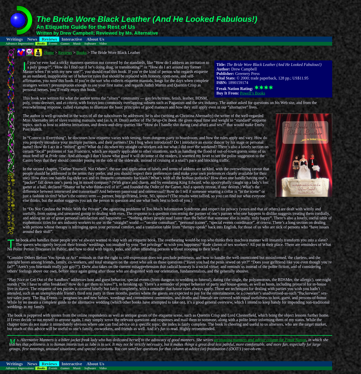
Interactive (71, 39)
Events (52, 43)
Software (90, 43)
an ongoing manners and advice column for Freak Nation (260, 340)
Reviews (49, 39)
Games (65, 43)
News (32, 39)
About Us (95, 39)
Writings (14, 39)
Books (41, 43)
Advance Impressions (20, 43)
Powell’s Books (252, 93)
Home (49, 52)
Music (77, 43)
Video (103, 43)
